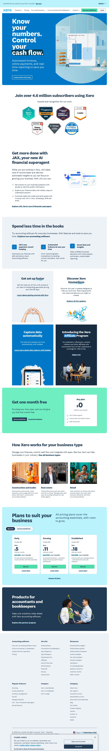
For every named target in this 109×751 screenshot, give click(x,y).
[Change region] (89, 732)
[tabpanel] (54, 554)
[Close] (95, 737)
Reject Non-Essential (78, 741)
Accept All (78, 746)
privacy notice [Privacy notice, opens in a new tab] (35, 745)
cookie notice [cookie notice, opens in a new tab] (25, 745)
